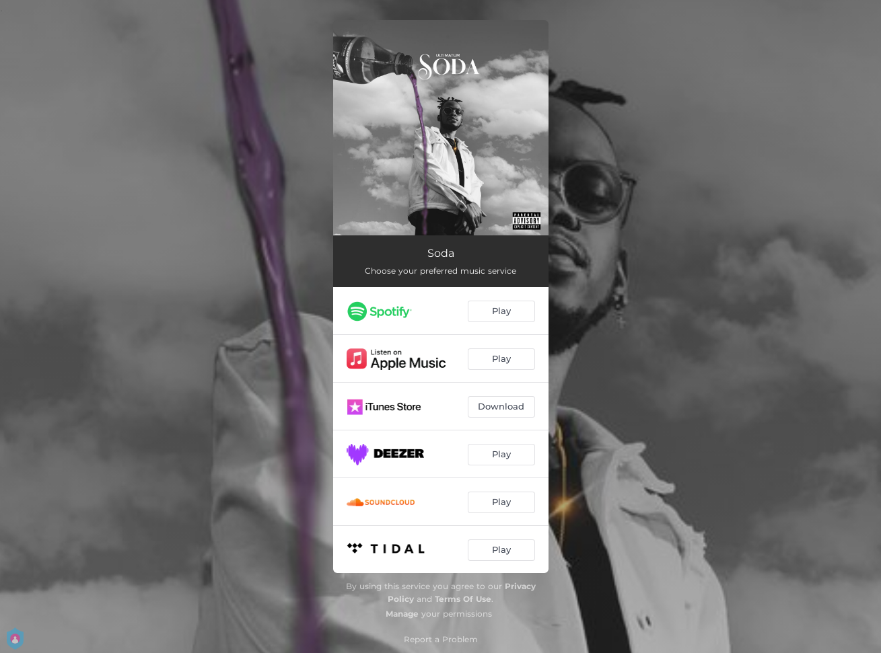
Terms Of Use (463, 599)
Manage (402, 614)
